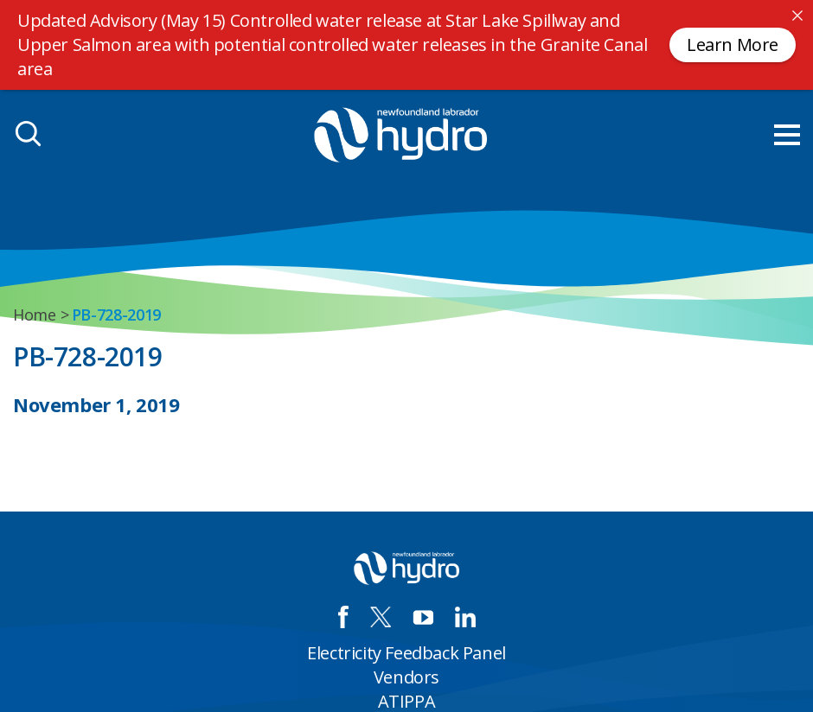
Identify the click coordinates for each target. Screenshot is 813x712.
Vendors (406, 677)
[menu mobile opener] (787, 134)
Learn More (732, 44)
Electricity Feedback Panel (406, 652)
